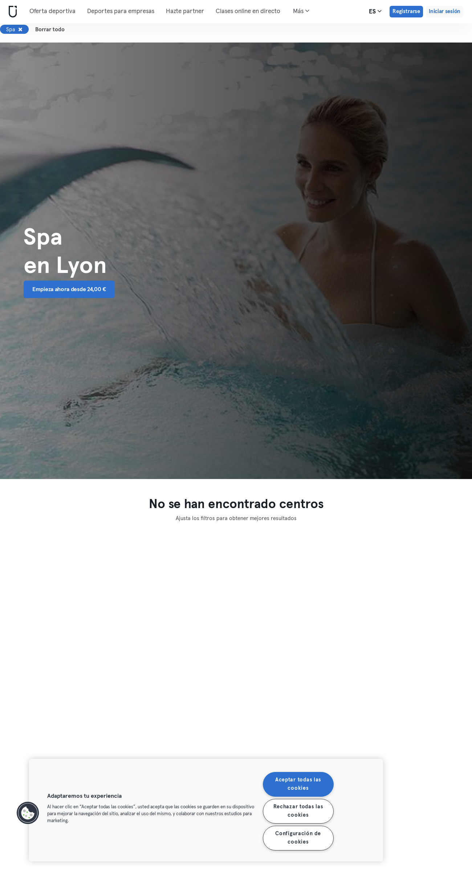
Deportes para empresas (120, 11)
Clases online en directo (248, 11)
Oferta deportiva (52, 11)
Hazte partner (185, 11)
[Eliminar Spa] (20, 29)
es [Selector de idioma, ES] (375, 11)
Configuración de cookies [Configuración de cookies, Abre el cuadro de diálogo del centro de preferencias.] (298, 838)
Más (301, 11)
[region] (206, 810)
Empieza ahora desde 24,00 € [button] (69, 289)
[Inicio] (11, 12)
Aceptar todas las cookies (298, 784)
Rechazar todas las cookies (298, 811)
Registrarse (406, 11)
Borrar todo (50, 29)
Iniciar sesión (444, 11)
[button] (28, 813)
